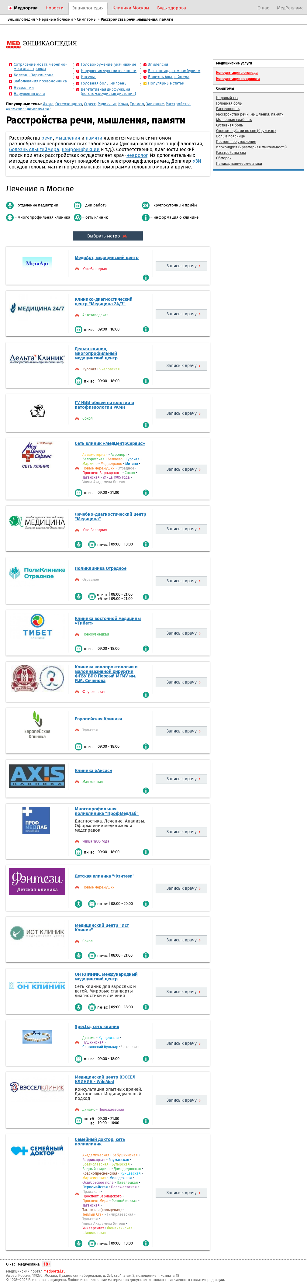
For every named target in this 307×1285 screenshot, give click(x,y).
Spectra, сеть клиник (97, 1026)
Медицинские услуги (234, 63)
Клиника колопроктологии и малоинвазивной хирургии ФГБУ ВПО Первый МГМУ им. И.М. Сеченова (106, 673)
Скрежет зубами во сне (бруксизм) (246, 131)
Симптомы (87, 19)
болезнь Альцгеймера (34, 149)
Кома (123, 104)
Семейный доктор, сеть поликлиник (100, 1142)
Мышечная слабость (234, 120)
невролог (136, 155)
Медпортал (26, 8)
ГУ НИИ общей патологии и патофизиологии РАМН (104, 405)
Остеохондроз (68, 104)
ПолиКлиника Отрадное (100, 568)
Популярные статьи (166, 83)
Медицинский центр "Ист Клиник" (102, 928)
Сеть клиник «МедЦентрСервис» (110, 443)
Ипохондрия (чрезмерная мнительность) (251, 147)
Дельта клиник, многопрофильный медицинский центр (96, 353)
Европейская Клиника (98, 719)
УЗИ (197, 161)
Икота (48, 104)
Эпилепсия (158, 64)
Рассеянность (228, 109)
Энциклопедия (88, 8)
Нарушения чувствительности (108, 70)
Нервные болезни (56, 19)
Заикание (155, 104)
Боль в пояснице (230, 136)
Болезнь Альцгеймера (168, 76)
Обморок (223, 158)
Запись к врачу (182, 265)
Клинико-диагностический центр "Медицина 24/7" (104, 301)
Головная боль (229, 103)
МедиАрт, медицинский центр (107, 257)
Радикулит (107, 104)
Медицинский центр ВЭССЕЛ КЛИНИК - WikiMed (105, 1079)
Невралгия (24, 87)
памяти (94, 138)
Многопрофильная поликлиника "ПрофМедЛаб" (107, 811)
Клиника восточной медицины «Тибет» (108, 621)
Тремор (137, 104)
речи (47, 138)
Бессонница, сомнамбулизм (174, 70)
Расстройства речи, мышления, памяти (250, 114)
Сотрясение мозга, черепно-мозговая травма (40, 66)
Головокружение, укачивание (108, 64)
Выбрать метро (108, 236)
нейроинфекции (81, 149)
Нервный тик (227, 98)
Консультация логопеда (237, 73)
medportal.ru (54, 1271)
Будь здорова (171, 8)
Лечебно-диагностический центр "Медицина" (110, 516)
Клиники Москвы (130, 8)
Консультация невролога (238, 79)
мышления (67, 138)
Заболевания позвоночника (40, 81)
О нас (263, 8)
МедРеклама (290, 8)
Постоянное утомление (236, 142)
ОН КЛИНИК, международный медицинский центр (106, 977)
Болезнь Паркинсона (33, 75)
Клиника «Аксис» (93, 770)
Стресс (90, 104)
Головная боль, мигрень (103, 83)
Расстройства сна (231, 153)
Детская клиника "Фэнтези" (105, 876)
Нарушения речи (29, 93)
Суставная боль (229, 125)
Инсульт (88, 76)
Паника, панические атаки (239, 163)
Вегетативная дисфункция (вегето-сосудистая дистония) (108, 91)
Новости (55, 8)
